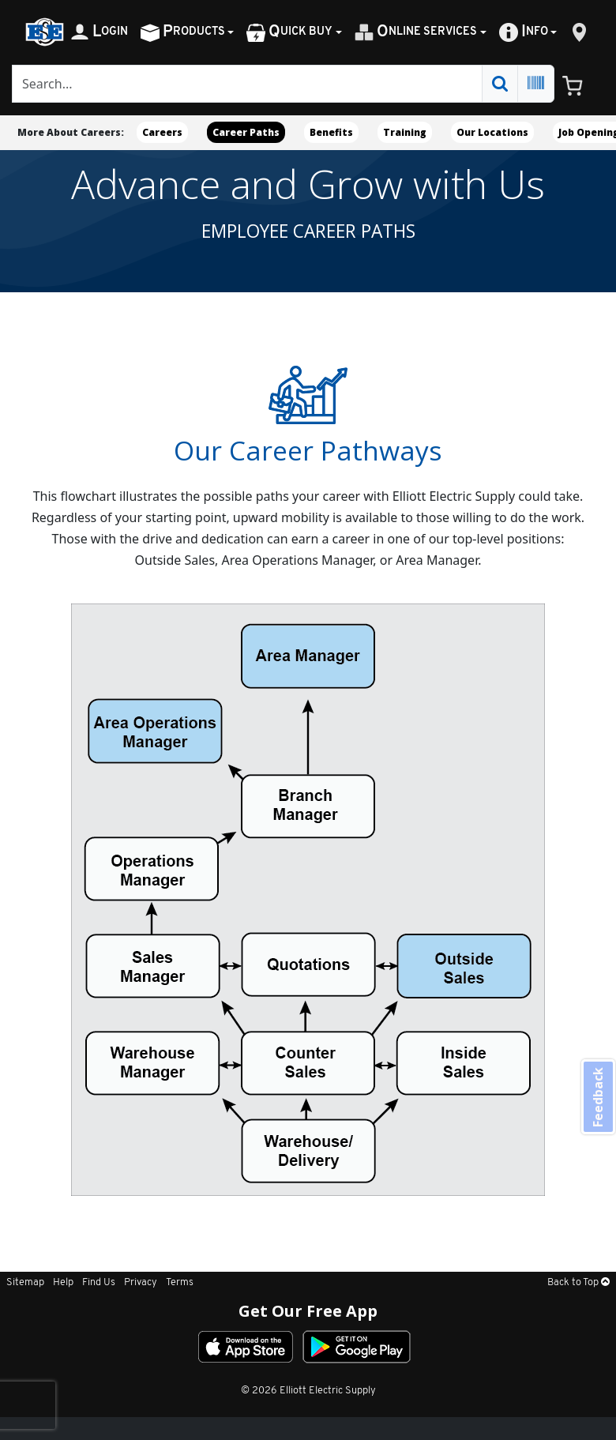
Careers (162, 132)
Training (404, 132)
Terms (179, 1282)
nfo (523, 32)
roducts (183, 32)
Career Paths (246, 132)
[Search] (247, 84)
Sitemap (25, 1282)
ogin (99, 32)
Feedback (597, 1098)
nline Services (416, 32)
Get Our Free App (308, 1311)
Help (63, 1282)
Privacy (140, 1282)
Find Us (98, 1282)
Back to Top (578, 1282)
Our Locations (492, 132)
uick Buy (289, 32)
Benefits (331, 132)
